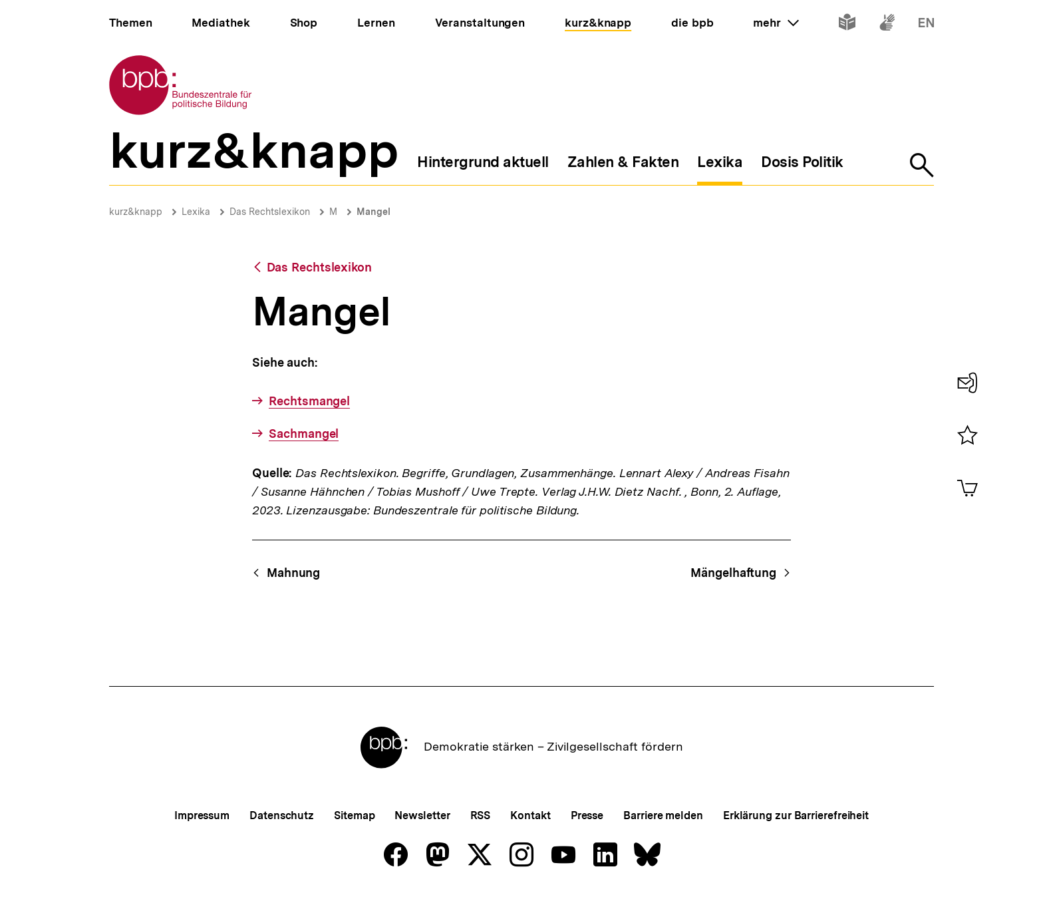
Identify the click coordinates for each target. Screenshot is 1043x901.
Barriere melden (663, 815)
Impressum (201, 815)
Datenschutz (281, 815)
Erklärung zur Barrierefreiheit (796, 815)
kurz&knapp (135, 211)
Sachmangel (304, 434)
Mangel (373, 211)
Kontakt (530, 815)
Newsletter (422, 815)
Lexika (196, 211)
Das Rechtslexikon (269, 211)
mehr (775, 22)
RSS (480, 815)
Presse (587, 815)
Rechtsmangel (309, 401)
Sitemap (354, 815)
